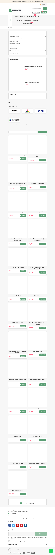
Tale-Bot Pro (37, 295)
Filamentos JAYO (40, 115)
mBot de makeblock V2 (17, 322)
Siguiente (32, 503)
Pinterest (21, 525)
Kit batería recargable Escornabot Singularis (17, 380)
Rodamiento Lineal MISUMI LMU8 (17, 408)
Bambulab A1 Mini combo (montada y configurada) (17, 435)
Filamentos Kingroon (14, 123)
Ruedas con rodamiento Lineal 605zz (37, 380)
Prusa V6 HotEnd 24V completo (31, 82)
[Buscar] (38, 8)
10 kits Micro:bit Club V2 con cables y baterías (37, 323)
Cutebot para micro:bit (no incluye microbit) (17, 352)
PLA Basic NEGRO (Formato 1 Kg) (37, 408)
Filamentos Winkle (14, 115)
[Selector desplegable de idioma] (43, 4)
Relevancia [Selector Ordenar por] (11, 132)
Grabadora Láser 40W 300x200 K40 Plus (37, 155)
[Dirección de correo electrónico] (21, 534)
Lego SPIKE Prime (37, 351)
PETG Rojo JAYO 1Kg (17, 212)
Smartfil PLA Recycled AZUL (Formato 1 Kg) (37, 268)
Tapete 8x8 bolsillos (18, 295)
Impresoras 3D (41, 123)
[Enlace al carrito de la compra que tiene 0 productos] (44, 12)
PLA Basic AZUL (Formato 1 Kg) (17, 155)
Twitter (13, 525)
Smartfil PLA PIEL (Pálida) (17, 267)
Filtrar (42, 132)
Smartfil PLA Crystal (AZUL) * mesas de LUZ (37, 239)
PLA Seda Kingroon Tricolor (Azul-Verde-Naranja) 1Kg (37, 435)
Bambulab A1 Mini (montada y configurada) (17, 184)
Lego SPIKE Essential (17, 490)
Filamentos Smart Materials (27, 115)
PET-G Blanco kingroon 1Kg (37, 183)
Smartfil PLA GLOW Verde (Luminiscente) (17, 239)
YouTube (17, 525)
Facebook (9, 525)
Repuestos (27, 123)
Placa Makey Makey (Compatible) (37, 463)
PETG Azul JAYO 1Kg (18, 463)
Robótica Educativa (14, 127)
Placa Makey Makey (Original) (37, 212)
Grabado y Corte (27, 127)
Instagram (25, 525)
